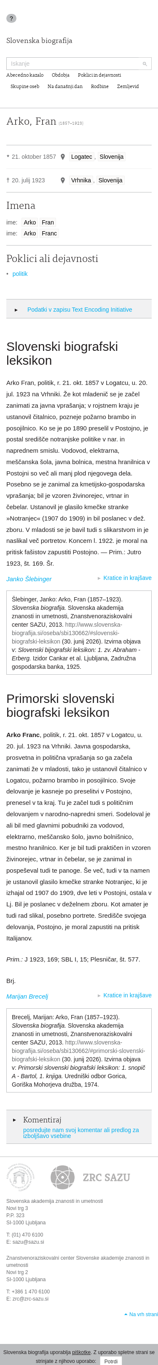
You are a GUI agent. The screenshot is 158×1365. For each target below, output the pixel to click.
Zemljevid (128, 86)
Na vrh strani (143, 1314)
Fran (48, 222)
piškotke (81, 1352)
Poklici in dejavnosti (99, 75)
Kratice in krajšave (128, 577)
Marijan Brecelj (27, 996)
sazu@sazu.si (28, 1242)
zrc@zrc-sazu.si (31, 1299)
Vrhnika (81, 180)
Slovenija (112, 156)
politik (20, 273)
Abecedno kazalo (24, 75)
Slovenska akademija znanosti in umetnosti (54, 1201)
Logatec (81, 156)
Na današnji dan (65, 86)
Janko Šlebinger (29, 578)
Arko (30, 222)
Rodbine (100, 86)
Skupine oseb (25, 86)
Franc (49, 233)
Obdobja (61, 75)
